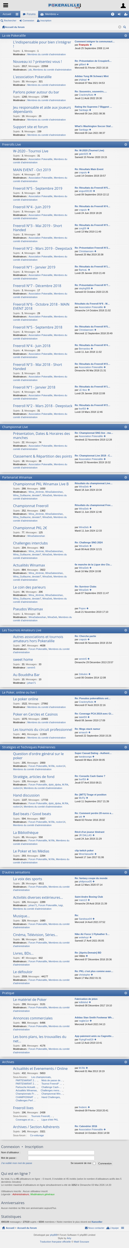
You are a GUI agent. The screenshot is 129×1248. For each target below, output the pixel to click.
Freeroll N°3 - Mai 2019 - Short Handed (37, 228)
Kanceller (97, 1221)
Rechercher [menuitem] (125, 27)
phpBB (53, 1235)
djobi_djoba (55, 784)
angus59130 (85, 191)
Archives (8, 1062)
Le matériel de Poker (30, 1000)
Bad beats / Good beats (32, 814)
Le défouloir (22, 972)
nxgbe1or (84, 1020)
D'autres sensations (16, 872)
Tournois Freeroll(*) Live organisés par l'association (42, 1116)
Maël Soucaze (81, 1241)
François (84, 44)
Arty (69, 1238)
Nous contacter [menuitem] (96, 1228)
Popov (82, 608)
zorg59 (82, 228)
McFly (82, 798)
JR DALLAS (85, 835)
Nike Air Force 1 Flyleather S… (92, 934)
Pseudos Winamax (28, 609)
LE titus (83, 390)
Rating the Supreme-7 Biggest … (93, 106)
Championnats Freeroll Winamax (26, 1093)
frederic (83, 1107)
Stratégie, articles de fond (33, 777)
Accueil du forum (15, 27)
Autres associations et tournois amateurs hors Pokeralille (38, 639)
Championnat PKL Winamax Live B (41, 484)
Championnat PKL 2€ (30, 528)
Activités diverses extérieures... (38, 897)
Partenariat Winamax (17, 477)
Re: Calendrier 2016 (86, 1126)
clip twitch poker (84, 850)
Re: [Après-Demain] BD (88, 952)
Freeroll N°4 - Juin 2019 (31, 207)
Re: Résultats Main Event (89, 169)
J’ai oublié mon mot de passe (16, 1163)
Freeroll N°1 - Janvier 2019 (34, 267)
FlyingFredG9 (86, 1039)
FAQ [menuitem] (114, 15)
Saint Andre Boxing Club (89, 896)
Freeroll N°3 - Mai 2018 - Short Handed (37, 367)
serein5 (31, 667)
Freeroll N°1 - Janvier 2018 (34, 387)
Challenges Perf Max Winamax (26, 1100)
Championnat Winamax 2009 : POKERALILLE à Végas (52, 1093)
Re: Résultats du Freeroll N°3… (92, 225)
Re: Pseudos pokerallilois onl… (92, 698)
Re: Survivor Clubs (85, 586)
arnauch (83, 732)
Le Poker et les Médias (31, 851)
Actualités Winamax (29, 565)
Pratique (8, 993)
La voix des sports (27, 879)
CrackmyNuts (86, 94)
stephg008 (84, 288)
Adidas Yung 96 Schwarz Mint (92, 76)
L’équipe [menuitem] (114, 1228)
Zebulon (83, 674)
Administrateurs (20, 1194)
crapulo (83, 172)
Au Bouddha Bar (26, 675)
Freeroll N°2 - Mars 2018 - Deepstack (42, 406)
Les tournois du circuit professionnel (42, 730)
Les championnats (41, 1077)
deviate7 (36, 495)
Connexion (28, 20)
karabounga (85, 756)
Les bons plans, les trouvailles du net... (39, 1039)
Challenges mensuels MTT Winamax (52, 1090)
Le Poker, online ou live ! (19, 692)
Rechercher (10, 20)
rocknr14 (60, 766)
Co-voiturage (37, 1135)
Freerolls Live (11, 144)
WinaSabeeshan (54, 492)
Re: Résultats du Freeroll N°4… (92, 206)
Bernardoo (84, 348)
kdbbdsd (83, 1002)
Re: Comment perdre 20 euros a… (94, 813)
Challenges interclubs (30, 543)
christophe (84, 974)
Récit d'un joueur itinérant (89, 832)
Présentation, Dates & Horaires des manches (41, 436)
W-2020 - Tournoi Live (30, 151)
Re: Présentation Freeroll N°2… (92, 247)
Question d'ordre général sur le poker (38, 756)
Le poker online (25, 699)
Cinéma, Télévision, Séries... (35, 935)
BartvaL (83, 270)
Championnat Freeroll (30, 506)
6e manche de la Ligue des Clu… (93, 564)
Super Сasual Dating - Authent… (93, 753)
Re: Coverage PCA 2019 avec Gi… (94, 713)
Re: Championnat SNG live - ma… (94, 433)
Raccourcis (17, 15)
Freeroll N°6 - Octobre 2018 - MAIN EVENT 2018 (41, 306)
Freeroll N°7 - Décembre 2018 (37, 286)
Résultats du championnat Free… (94, 505)
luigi (60, 905)
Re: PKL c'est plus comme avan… (94, 971)
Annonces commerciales (33, 1018)
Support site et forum (30, 127)
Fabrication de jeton (86, 999)
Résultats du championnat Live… (94, 483)
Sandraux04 (85, 918)
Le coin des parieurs (29, 587)
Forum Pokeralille (38, 649)
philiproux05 (85, 881)
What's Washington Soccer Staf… (94, 126)
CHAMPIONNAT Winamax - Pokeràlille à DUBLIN (26, 1097)
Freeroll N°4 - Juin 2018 (31, 346)
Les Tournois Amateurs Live (21, 630)
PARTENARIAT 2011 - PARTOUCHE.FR (26, 1083)
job (30, 69)
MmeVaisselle (86, 854)
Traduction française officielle (55, 1241)
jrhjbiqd (83, 79)
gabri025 (83, 154)
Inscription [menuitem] (126, 15)
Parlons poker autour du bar (36, 92)
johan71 (31, 683)
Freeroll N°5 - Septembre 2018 (37, 327)
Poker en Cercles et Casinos (35, 714)
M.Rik (52, 766)
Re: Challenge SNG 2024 (89, 542)
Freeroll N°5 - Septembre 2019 (37, 188)
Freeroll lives (23, 1108)
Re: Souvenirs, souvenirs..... (91, 91)
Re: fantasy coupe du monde (91, 878)
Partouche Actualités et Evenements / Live (26, 1087)
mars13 (83, 900)
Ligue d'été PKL (49, 1119)
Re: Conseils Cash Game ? (90, 776)
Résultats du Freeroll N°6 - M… (92, 303)
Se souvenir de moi (83, 1163)
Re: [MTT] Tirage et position (90, 794)
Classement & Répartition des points (42, 456)
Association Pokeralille (41, 159)
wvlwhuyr (84, 937)
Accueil (7, 14)
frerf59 (82, 408)
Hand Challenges (50, 1097)
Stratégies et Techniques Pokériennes (28, 747)
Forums (31, 14)
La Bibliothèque (25, 833)
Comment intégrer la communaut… (95, 41)
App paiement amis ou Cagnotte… (94, 1036)
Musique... (21, 916)
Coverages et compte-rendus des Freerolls (26, 1119)
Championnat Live (15, 427)
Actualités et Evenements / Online (40, 1069)
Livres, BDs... (23, 953)
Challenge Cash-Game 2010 (52, 1087)
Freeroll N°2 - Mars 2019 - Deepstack (42, 248)
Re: (77, 915)
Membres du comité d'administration (46, 54)
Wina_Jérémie (36, 492)
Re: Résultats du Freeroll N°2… (92, 364)
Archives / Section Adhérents (36, 1127)
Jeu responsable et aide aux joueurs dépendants (42, 109)
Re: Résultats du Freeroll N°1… (92, 266)
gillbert (82, 64)
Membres (50, 14)
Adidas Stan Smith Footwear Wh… (94, 1017)
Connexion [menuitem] (120, 15)
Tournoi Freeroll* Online (52, 1083)
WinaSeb (47, 495)
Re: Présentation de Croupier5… (93, 61)
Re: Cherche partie (85, 636)
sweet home (23, 660)
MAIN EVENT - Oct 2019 (32, 170)
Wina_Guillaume (22, 495)
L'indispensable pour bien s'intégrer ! (42, 44)
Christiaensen (86, 251)
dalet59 (83, 717)
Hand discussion (26, 795)
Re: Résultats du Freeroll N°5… (92, 187)
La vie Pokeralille (14, 35)
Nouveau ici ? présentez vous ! (37, 62)
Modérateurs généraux (43, 1194)
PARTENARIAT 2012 (26, 1080)
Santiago (83, 110)
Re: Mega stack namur (87, 729)
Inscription (46, 20)
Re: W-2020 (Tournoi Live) (89, 150)
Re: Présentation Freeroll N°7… (92, 285)
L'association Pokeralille (32, 77)
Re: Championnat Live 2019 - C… (93, 455)
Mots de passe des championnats (52, 1080)
